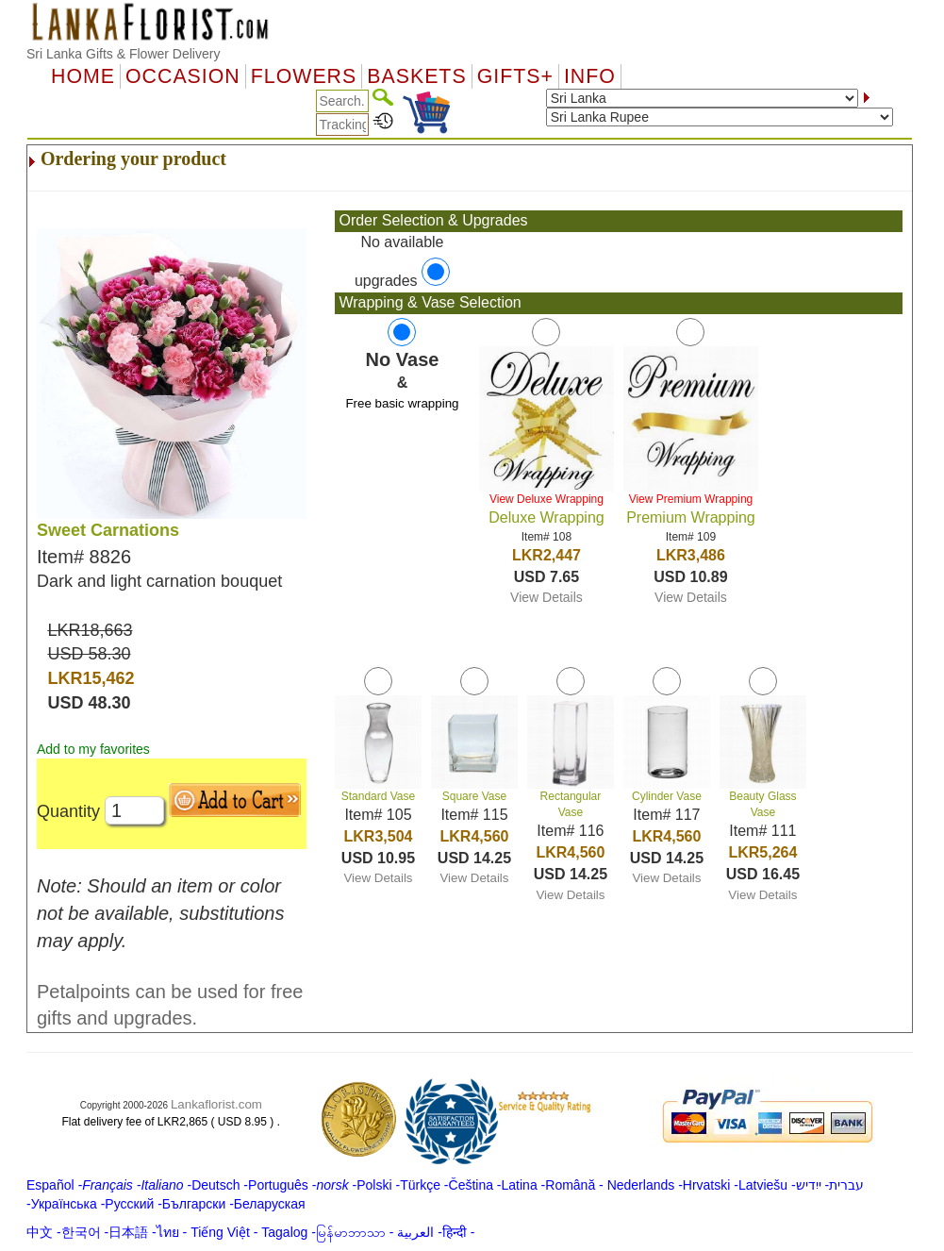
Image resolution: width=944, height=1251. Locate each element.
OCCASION (182, 76)
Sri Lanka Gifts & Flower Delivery (123, 53)
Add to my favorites (93, 749)
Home (83, 76)
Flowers (303, 76)
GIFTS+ (515, 76)
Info (590, 76)
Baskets (416, 76)
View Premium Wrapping (691, 499)
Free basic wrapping (401, 403)
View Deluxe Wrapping (546, 499)
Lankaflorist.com (216, 1104)
